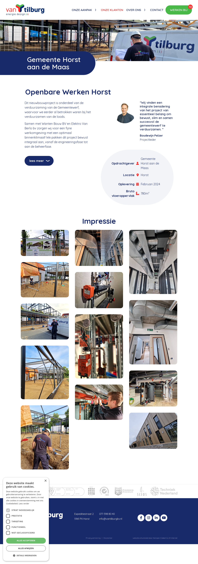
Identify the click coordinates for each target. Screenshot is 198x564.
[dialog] (26, 519)
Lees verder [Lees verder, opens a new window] (24, 503)
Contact (156, 10)
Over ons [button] (133, 10)
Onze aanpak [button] (82, 10)
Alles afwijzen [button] (26, 548)
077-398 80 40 (107, 513)
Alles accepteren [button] (26, 540)
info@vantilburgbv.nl (110, 518)
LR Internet (172, 538)
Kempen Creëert (160, 538)
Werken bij (181, 8)
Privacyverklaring (93, 538)
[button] (26, 555)
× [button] (45, 481)
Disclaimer (108, 538)
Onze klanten (112, 10)
